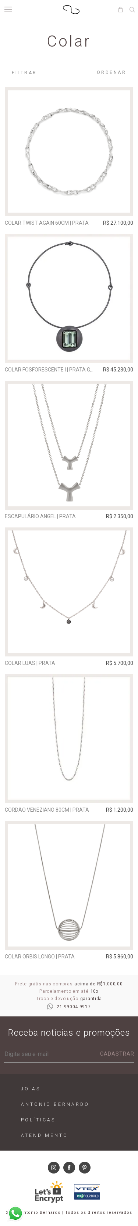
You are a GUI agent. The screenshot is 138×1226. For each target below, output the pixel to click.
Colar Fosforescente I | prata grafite (56, 370)
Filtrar (24, 72)
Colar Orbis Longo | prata (40, 957)
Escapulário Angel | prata (40, 516)
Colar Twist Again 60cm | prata (47, 223)
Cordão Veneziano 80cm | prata (47, 810)
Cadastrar (117, 1054)
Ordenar (112, 72)
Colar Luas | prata (30, 663)
